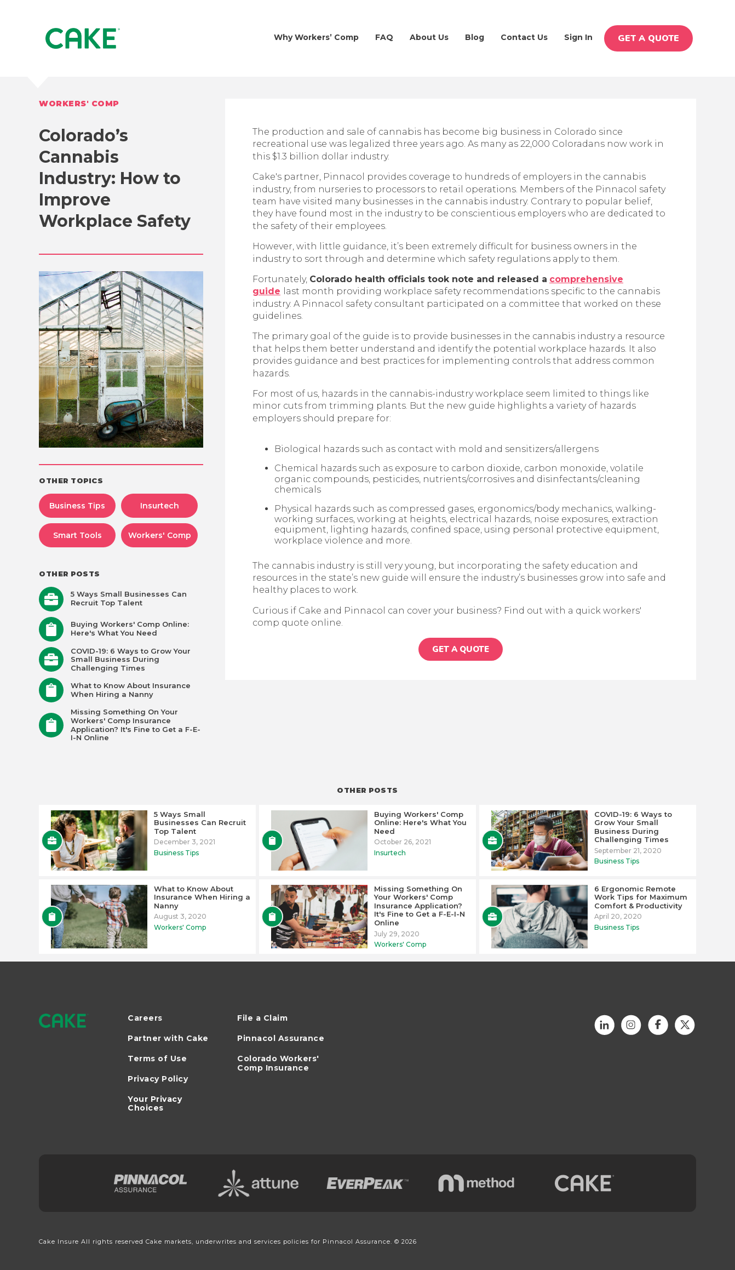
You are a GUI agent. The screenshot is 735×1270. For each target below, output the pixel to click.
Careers (145, 1018)
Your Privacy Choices (155, 1103)
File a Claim (262, 1018)
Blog (474, 37)
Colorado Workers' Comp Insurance (278, 1063)
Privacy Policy (158, 1079)
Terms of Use (157, 1058)
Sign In (578, 37)
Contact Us (524, 37)
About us (429, 37)
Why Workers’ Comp (316, 37)
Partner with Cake (168, 1038)
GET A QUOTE (648, 38)
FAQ (384, 37)
